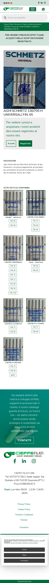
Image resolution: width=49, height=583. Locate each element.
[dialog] (24, 551)
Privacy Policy (24, 504)
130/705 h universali (11, 27)
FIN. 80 (12, 221)
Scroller (28, 581)
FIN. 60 (12, 266)
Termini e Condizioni (24, 514)
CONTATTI (24, 440)
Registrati (25, 143)
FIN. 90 (12, 225)
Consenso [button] (24, 527)
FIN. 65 (12, 270)
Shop (11, 24)
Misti (13, 375)
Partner (24, 520)
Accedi (11, 143)
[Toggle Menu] (33, 9)
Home (6, 24)
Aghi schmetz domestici (32, 24)
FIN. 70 (35, 221)
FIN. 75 (12, 279)
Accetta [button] (24, 549)
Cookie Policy (24, 509)
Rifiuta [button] (24, 555)
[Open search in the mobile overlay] (24, 17)
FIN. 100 (13, 293)
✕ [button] (44, 540)
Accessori (18, 24)
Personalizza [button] (24, 560)
